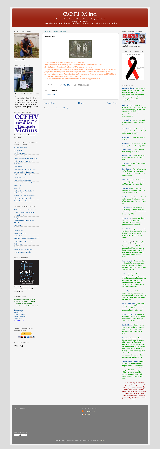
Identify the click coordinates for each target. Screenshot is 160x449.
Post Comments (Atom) (60, 108)
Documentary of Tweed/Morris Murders (24, 221)
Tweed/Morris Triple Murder (23, 249)
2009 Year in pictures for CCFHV (25, 210)
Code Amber (18, 167)
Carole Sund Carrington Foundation (25, 159)
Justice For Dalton (20, 233)
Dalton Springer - (128, 291)
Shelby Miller (18, 244)
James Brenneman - (129, 304)
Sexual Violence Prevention (23, 201)
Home (81, 103)
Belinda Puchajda (89, 411)
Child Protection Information (23, 161)
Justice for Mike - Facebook (23, 183)
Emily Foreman (19, 314)
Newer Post (49, 103)
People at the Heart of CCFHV (24, 241)
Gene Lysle (17, 228)
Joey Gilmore (18, 231)
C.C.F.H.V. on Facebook (22, 156)
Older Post (112, 103)
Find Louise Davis (20, 177)
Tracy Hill (17, 247)
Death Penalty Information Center (25, 169)
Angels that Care (19, 153)
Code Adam (18, 164)
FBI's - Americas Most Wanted (24, 175)
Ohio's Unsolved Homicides (23, 198)
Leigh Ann (87, 415)
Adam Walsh (18, 150)
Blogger (102, 440)
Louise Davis (18, 236)
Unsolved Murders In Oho (22, 252)
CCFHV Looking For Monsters (24, 212)
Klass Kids (17, 188)
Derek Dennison (19, 317)
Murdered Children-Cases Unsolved (25, 239)
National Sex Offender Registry (24, 196)
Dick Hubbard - (127, 274)
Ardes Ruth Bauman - (130, 338)
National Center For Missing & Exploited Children (24, 192)
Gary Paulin (17, 225)
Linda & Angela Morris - (131, 361)
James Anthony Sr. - (129, 314)
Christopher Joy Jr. (20, 215)
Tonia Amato (18, 310)
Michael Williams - (129, 88)
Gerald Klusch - (127, 325)
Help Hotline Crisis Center (23, 180)
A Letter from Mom (20, 148)
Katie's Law (17, 186)
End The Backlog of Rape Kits (24, 172)
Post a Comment (52, 94)
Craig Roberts (18, 218)
